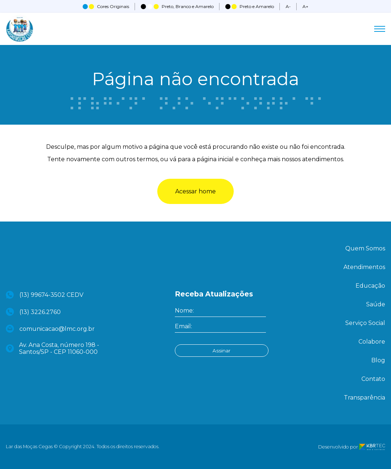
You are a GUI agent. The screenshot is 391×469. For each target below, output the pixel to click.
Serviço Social (365, 322)
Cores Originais (106, 6)
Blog (378, 360)
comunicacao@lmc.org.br (50, 329)
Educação (370, 285)
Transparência (364, 397)
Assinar (220, 350)
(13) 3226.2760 (33, 312)
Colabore (371, 341)
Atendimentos (364, 267)
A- (288, 6)
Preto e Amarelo (249, 6)
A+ (305, 6)
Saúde (375, 304)
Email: (183, 326)
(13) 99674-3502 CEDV (45, 295)
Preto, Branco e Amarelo (177, 6)
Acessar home (195, 191)
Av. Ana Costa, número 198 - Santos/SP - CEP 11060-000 (53, 348)
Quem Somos (365, 248)
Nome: (184, 310)
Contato (373, 378)
